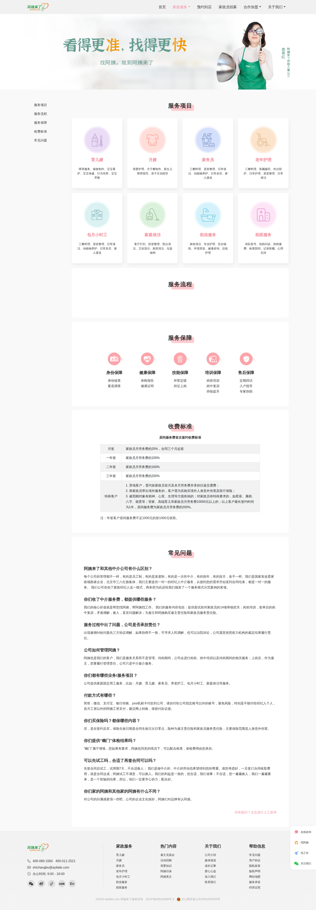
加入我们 (210, 876)
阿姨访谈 (166, 871)
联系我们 (210, 882)
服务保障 (40, 122)
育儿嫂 (120, 854)
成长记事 (210, 865)
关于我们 (275, 7)
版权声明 (254, 871)
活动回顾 (166, 860)
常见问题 (40, 140)
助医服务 (121, 887)
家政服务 (180, 7)
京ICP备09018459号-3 (160, 899)
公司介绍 (210, 854)
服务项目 (40, 105)
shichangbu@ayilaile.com (48, 867)
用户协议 (254, 860)
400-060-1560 (43, 861)
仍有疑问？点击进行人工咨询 (255, 812)
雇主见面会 (167, 854)
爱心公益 (210, 871)
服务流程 (40, 113)
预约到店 (204, 7)
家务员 (120, 865)
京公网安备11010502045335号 (198, 899)
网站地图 (254, 876)
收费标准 (40, 131)
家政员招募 (228, 7)
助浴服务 (121, 882)
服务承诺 (254, 882)
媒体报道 (210, 860)
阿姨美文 (166, 876)
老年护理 (121, 871)
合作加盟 (251, 7)
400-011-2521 (65, 861)
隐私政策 (254, 865)
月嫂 (119, 860)
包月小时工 (123, 876)
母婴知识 (166, 865)
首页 (162, 7)
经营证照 (254, 887)
